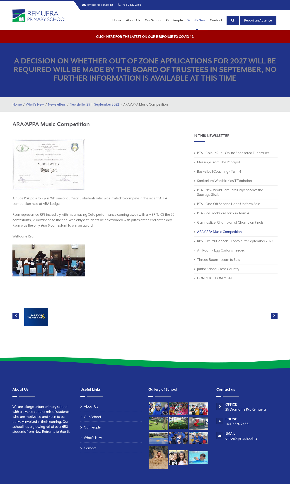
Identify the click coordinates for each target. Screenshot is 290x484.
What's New (196, 20)
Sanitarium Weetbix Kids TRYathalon (224, 181)
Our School (153, 20)
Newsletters (57, 104)
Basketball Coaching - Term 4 (219, 171)
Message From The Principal (218, 162)
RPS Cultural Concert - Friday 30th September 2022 (235, 241)
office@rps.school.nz (100, 4)
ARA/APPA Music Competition (219, 232)
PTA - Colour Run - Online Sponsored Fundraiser (233, 153)
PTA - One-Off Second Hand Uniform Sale (228, 204)
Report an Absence (258, 20)
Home (116, 20)
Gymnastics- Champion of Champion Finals (230, 222)
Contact (216, 20)
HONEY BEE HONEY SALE (215, 278)
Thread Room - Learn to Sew (218, 259)
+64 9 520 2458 (132, 4)
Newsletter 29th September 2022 (94, 104)
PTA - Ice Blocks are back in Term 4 (223, 213)
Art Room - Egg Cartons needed (221, 250)
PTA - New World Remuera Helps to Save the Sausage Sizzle (230, 192)
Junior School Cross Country (218, 269)
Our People (174, 20)
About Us (133, 20)
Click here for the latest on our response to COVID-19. (145, 37)
